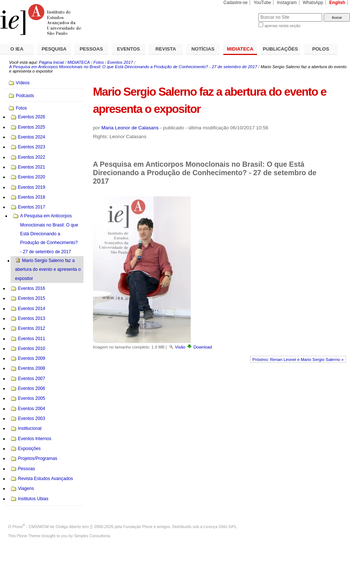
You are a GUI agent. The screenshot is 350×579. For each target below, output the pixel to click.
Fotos (98, 62)
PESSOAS (91, 49)
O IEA (16, 49)
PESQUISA (54, 49)
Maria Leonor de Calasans (130, 127)
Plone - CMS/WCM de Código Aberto (46, 526)
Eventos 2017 (120, 62)
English (337, 2)
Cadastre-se (235, 2)
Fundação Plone (138, 526)
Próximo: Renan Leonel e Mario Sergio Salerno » (297, 359)
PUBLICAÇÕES (280, 49)
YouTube (262, 2)
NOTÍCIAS (203, 49)
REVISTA (166, 49)
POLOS (320, 49)
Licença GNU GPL (220, 526)
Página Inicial (51, 62)
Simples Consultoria (92, 536)
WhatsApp (313, 2)
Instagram (287, 2)
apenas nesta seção (282, 25)
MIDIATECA (240, 49)
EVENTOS (128, 49)
